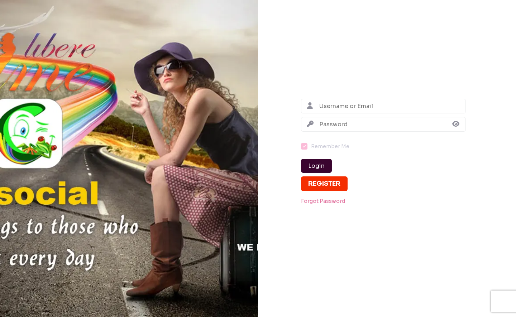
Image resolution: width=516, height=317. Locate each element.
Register (324, 183)
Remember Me (330, 146)
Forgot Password (323, 201)
